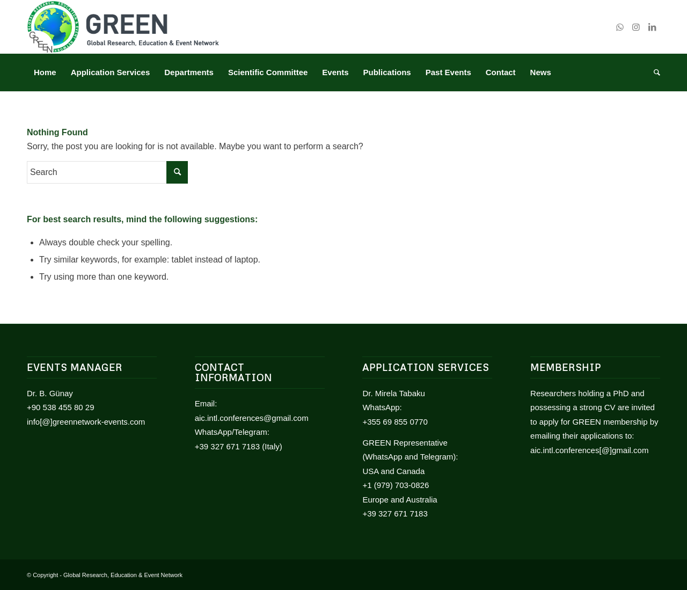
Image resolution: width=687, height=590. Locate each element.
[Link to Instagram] (636, 27)
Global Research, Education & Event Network (122, 575)
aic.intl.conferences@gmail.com (252, 418)
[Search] (653, 72)
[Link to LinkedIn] (652, 27)
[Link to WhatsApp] (620, 27)
